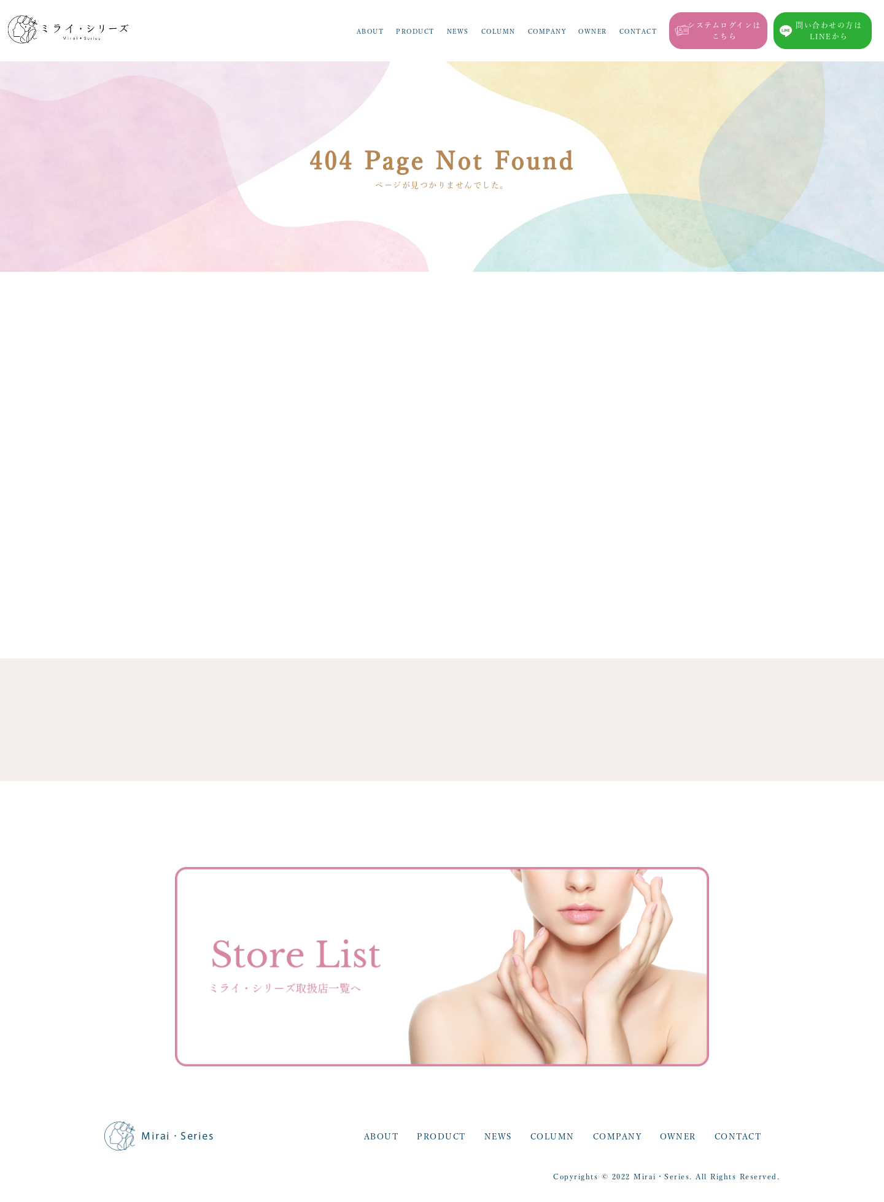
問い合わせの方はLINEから (829, 30)
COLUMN (498, 31)
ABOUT (370, 31)
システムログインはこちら (724, 30)
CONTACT (638, 31)
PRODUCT (415, 31)
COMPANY (547, 31)
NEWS (458, 31)
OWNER (592, 31)
